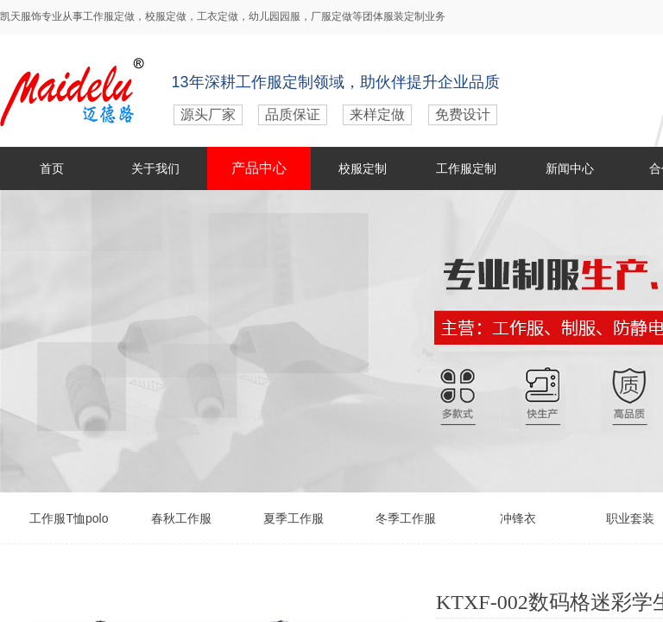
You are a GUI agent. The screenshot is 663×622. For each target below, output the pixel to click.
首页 (52, 168)
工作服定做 (109, 16)
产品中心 (259, 168)
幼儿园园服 (274, 16)
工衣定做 (217, 16)
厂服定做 (331, 16)
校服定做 (165, 16)
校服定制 (362, 168)
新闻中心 (570, 168)
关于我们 (155, 168)
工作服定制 (466, 168)
